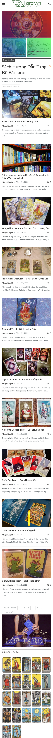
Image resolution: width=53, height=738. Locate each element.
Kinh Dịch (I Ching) (10, 34)
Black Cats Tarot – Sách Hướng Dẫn (20, 121)
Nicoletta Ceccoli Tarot (3, 398)
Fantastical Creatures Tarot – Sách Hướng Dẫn (25, 278)
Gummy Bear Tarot (3, 549)
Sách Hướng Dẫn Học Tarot (11, 86)
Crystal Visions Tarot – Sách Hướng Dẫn (22, 379)
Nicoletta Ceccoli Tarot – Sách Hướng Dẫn (23, 429)
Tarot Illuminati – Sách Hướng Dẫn (19, 530)
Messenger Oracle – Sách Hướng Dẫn (14, 54)
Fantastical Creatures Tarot (3, 247)
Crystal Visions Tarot (3, 348)
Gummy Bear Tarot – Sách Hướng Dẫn (21, 581)
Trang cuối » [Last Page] (9, 612)
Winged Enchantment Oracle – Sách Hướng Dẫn (26, 228)
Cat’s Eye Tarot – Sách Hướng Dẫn (19, 480)
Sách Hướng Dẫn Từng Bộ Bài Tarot (3, 90)
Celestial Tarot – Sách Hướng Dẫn (19, 329)
